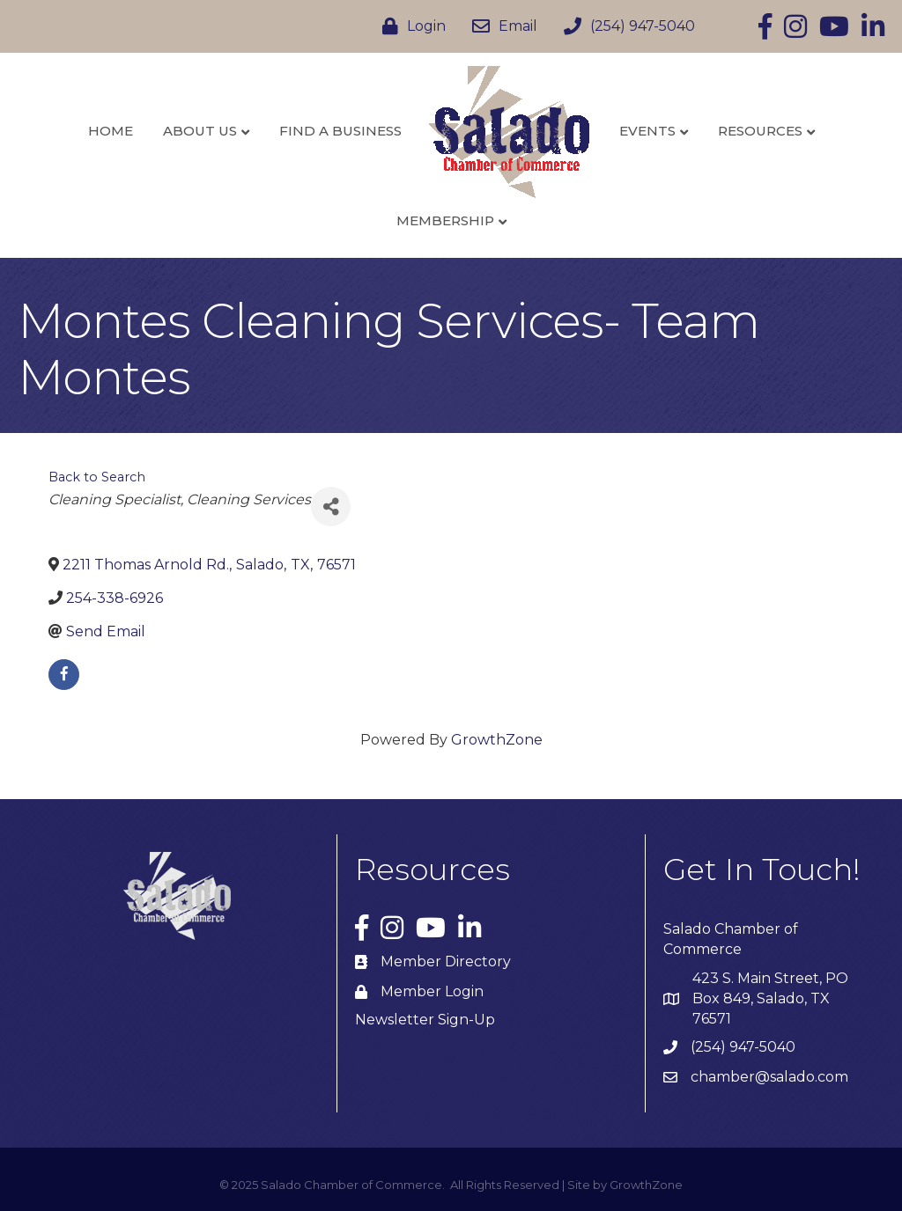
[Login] (409, 26)
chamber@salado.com (769, 1076)
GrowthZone (497, 739)
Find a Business (340, 130)
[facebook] (63, 674)
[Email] (500, 26)
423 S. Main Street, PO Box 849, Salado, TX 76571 (770, 998)
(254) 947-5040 (743, 1047)
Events (647, 130)
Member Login (432, 991)
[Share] (331, 506)
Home (110, 130)
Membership (445, 220)
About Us (200, 130)
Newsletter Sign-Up (425, 1019)
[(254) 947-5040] (625, 26)
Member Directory (446, 961)
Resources (760, 130)
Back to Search (96, 477)
